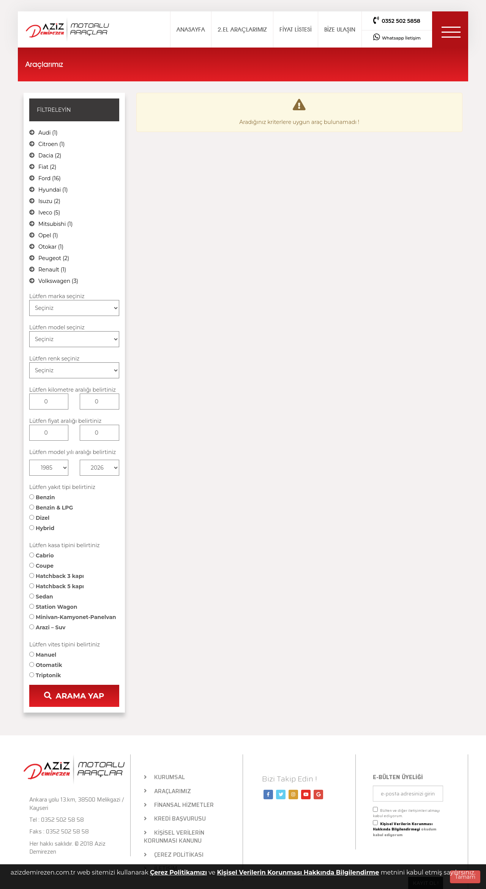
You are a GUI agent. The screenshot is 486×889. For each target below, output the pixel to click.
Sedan (41, 596)
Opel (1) (48, 235)
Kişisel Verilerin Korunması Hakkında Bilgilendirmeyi (402, 826)
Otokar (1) (50, 246)
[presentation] (400, 854)
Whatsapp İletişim (397, 37)
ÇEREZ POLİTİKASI (174, 855)
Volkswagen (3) (58, 281)
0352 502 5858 (396, 20)
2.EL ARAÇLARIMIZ (242, 29)
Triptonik (45, 675)
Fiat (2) (47, 167)
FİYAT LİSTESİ (295, 29)
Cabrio (41, 555)
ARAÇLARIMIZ (167, 791)
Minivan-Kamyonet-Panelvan (72, 617)
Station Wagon (53, 606)
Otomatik (45, 665)
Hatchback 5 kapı (56, 586)
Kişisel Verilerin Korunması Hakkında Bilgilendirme (298, 872)
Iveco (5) (49, 212)
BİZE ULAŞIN (339, 29)
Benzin (42, 497)
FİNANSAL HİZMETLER (179, 805)
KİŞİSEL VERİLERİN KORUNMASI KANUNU (174, 837)
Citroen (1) (51, 144)
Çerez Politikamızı (178, 872)
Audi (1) (48, 132)
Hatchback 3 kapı (56, 576)
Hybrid (41, 528)
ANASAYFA (191, 29)
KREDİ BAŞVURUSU (175, 819)
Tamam (465, 876)
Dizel (39, 517)
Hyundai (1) (53, 189)
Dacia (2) (49, 155)
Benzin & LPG (51, 507)
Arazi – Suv (47, 627)
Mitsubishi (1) (55, 224)
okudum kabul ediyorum (404, 829)
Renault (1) (52, 269)
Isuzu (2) (49, 201)
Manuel (42, 654)
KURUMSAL (164, 777)
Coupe (41, 565)
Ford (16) (49, 178)
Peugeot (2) (53, 258)
